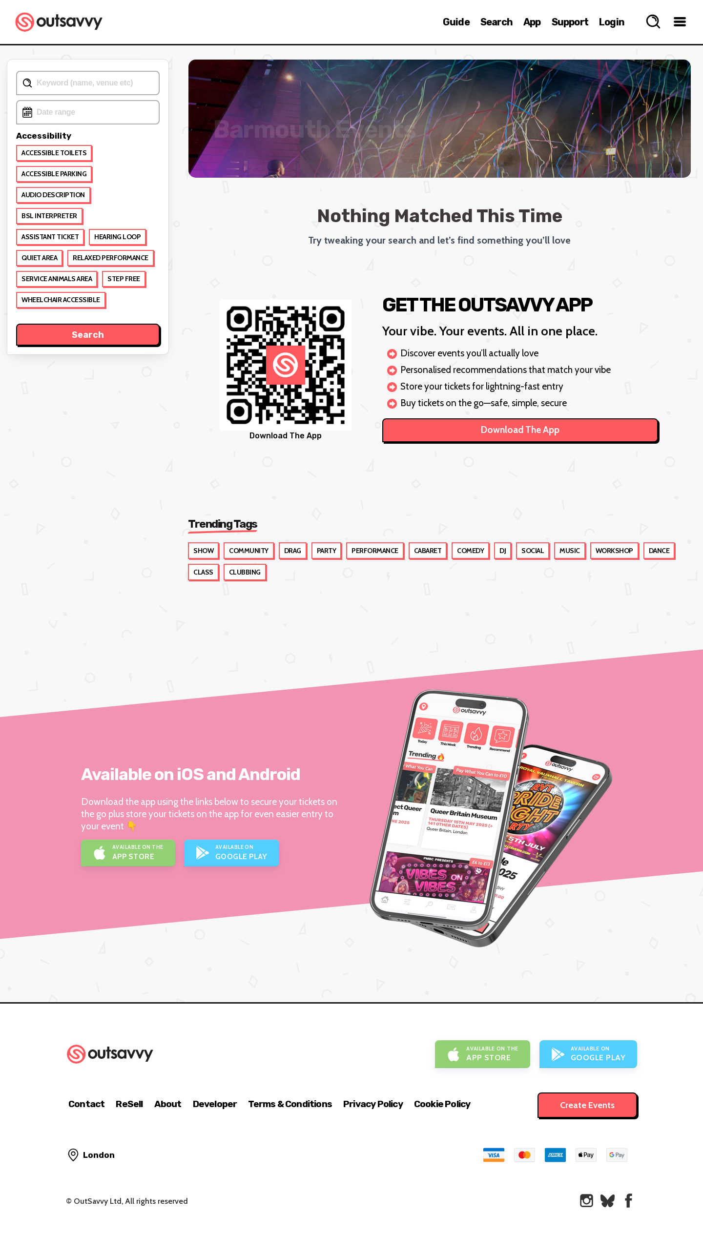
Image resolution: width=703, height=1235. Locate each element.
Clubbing (245, 572)
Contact (86, 1104)
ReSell (129, 1104)
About (168, 1104)
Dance (659, 550)
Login (611, 22)
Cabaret (428, 550)
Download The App (520, 429)
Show (203, 550)
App (532, 22)
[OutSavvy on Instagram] (586, 1200)
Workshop (614, 550)
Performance (375, 550)
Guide (456, 22)
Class (203, 572)
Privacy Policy (373, 1104)
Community (249, 550)
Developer (215, 1104)
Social (532, 550)
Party (326, 550)
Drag (292, 550)
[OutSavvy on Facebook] (628, 1200)
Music (569, 550)
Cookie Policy (442, 1104)
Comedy (470, 550)
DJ (502, 550)
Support (570, 22)
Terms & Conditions (290, 1104)
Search (496, 22)
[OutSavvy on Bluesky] (607, 1200)
